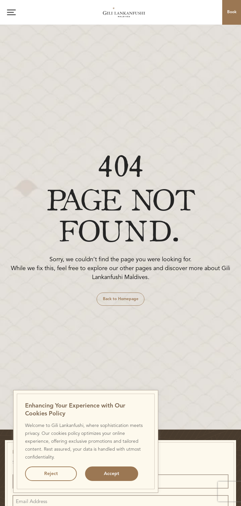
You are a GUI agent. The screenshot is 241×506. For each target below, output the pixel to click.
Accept (111, 473)
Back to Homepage (120, 299)
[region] (85, 441)
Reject (51, 473)
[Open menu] (11, 12)
